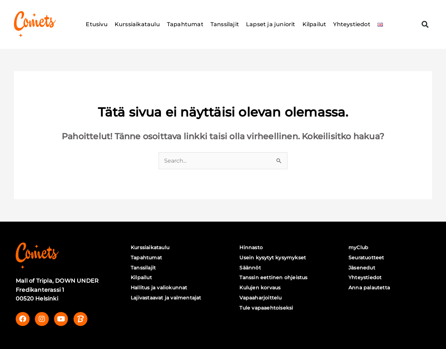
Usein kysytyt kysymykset (273, 257)
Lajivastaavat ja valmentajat (167, 298)
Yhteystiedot (351, 24)
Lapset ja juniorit (270, 24)
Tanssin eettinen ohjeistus (274, 278)
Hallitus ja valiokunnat (160, 287)
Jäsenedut (362, 268)
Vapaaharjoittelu (261, 298)
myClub (359, 247)
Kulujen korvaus (261, 287)
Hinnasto (252, 247)
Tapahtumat (185, 24)
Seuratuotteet (367, 257)
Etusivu (96, 24)
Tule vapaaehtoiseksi (267, 308)
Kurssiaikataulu (137, 24)
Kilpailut (314, 24)
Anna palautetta (370, 287)
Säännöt (251, 268)
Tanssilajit (224, 24)
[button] (425, 24)
